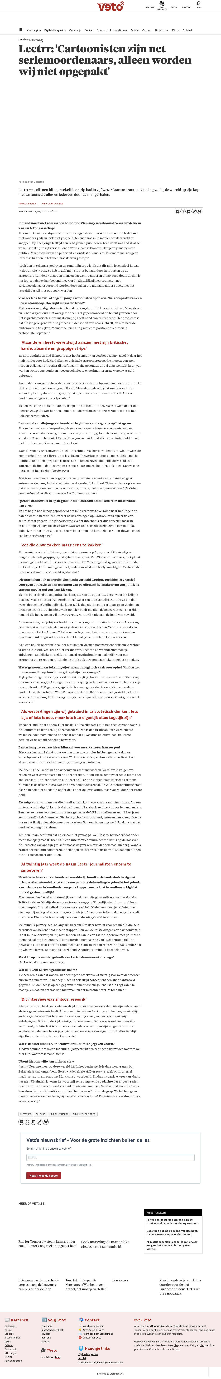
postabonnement (103, 1333)
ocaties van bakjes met (92, 1362)
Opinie (135, 30)
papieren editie (113, 1362)
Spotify (46, 1341)
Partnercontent (13, 1360)
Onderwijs (75, 30)
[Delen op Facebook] (177, 211)
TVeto (175, 30)
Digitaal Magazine (55, 30)
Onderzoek (161, 30)
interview (25, 1114)
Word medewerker (162, 15)
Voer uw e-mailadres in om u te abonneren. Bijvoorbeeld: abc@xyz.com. (59, 1165)
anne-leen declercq (84, 1114)
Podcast (187, 30)
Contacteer (89, 1337)
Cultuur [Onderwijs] (9, 1345)
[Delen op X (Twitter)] (183, 211)
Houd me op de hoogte (44, 1175)
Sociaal (89, 30)
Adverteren (89, 1330)
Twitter (46, 1333)
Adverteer (150, 14)
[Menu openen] (20, 30)
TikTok (60, 1330)
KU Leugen (11, 1353)
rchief (82, 1358)
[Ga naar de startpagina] (110, 12)
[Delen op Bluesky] (199, 211)
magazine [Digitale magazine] (89, 1354)
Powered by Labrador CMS (110, 1373)
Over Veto (186, 14)
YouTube (46, 1337)
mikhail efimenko (59, 1114)
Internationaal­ (12, 1337)
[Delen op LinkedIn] (188, 211)
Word (86, 1326)
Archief (174, 14)
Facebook (47, 1326)
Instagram (47, 1330)
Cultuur (147, 30)
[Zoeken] (198, 13)
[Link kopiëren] (194, 211)
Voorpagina (34, 30)
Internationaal (118, 30)
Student (102, 30)
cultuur (40, 1114)
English (8, 1356)
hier (176, 1345)
